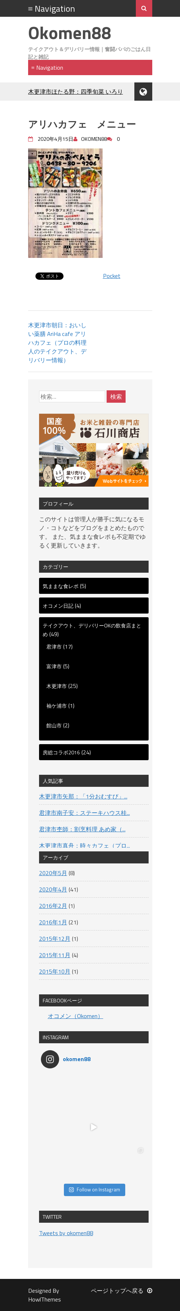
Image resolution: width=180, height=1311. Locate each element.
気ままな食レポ (60, 586)
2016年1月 (53, 922)
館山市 (54, 725)
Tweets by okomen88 (66, 1233)
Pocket (111, 275)
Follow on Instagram (94, 1189)
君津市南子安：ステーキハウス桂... (84, 812)
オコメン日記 (58, 606)
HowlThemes (44, 1299)
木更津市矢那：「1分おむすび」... (83, 796)
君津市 (54, 646)
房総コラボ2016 (61, 752)
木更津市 (56, 686)
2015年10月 (54, 971)
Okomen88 (69, 32)
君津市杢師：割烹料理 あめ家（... (82, 829)
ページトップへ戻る (121, 1290)
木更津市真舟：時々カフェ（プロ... (84, 845)
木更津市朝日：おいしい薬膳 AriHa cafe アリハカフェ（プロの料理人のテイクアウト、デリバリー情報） (57, 342)
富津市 (54, 666)
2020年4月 (53, 889)
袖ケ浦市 (56, 705)
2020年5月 (53, 873)
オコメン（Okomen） (75, 1016)
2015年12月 (54, 938)
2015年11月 (54, 955)
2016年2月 (53, 905)
